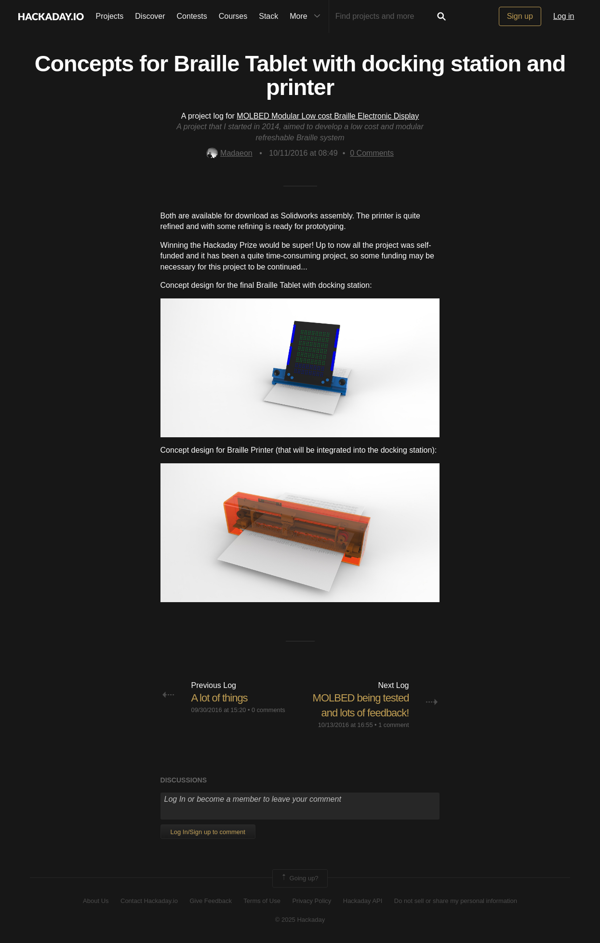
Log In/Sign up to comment (208, 831)
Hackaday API (363, 900)
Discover (150, 16)
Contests (192, 16)
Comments (372, 153)
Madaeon (229, 153)
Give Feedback (210, 900)
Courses (233, 16)
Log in (563, 16)
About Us (95, 900)
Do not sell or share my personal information (455, 900)
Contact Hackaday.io (149, 900)
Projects (110, 16)
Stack (268, 16)
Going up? (299, 878)
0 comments (268, 710)
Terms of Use (261, 900)
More (307, 16)
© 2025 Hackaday (300, 919)
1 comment (393, 724)
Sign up (520, 16)
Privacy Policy (311, 900)
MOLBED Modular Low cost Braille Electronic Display (328, 116)
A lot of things (219, 698)
